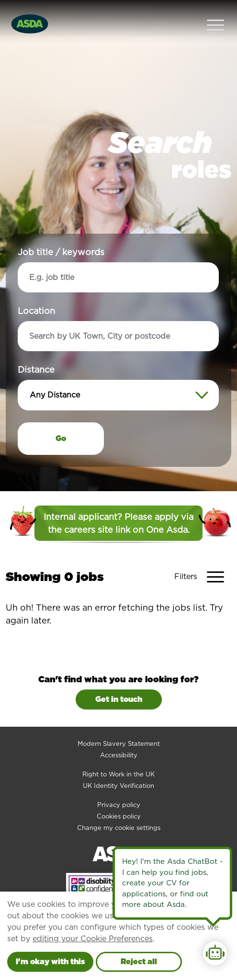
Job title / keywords (61, 233)
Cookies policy (119, 797)
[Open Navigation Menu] (215, 14)
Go (61, 419)
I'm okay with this (50, 961)
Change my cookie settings (118, 808)
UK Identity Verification (118, 766)
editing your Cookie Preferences (93, 938)
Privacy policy (118, 785)
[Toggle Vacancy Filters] (202, 557)
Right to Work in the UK (118, 755)
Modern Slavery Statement (119, 724)
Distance (36, 350)
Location (36, 292)
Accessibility (118, 736)
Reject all (139, 961)
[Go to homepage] (30, 14)
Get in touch (118, 680)
